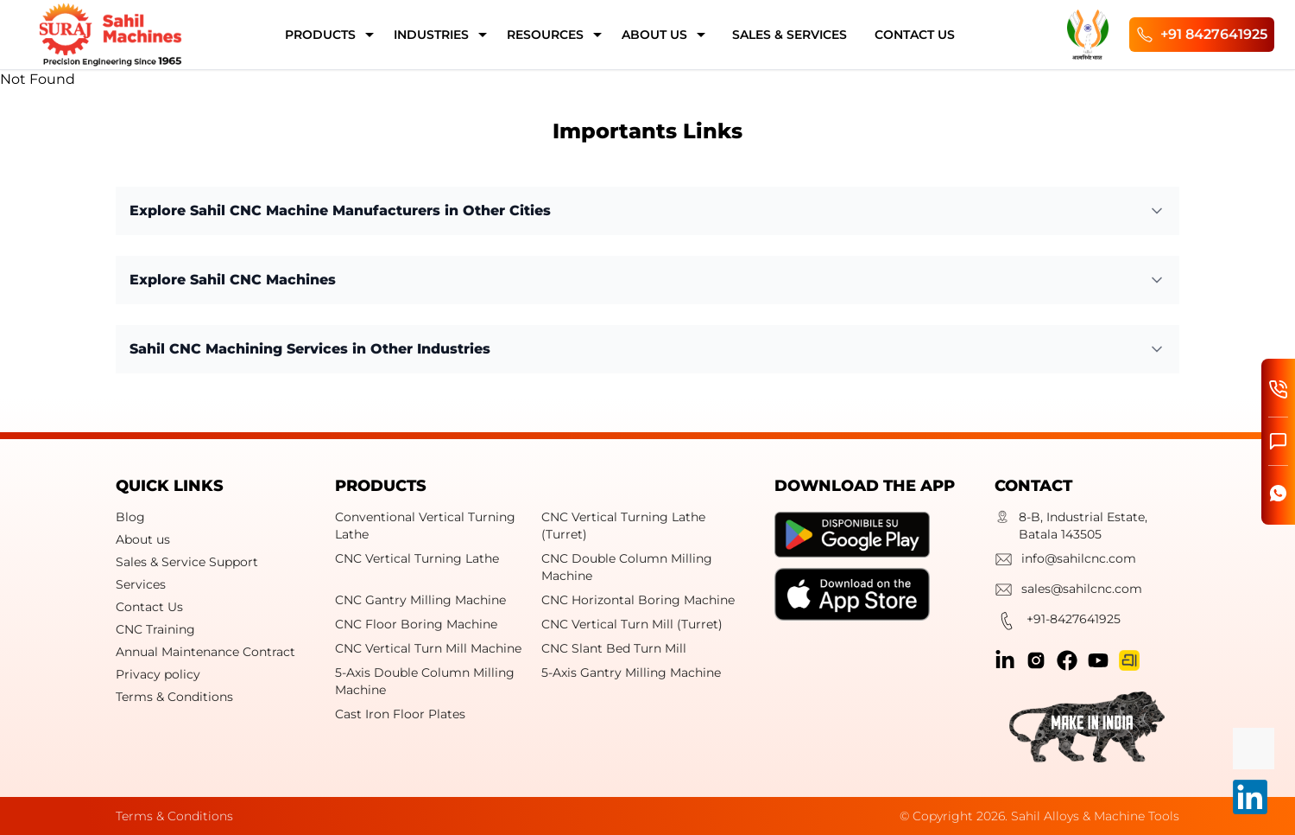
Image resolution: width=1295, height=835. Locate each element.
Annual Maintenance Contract (205, 652)
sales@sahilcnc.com (1068, 591)
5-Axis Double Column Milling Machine (425, 681)
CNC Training (155, 629)
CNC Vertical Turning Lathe (417, 558)
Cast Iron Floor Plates (400, 714)
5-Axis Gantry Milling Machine (631, 672)
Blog (130, 517)
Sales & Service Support (187, 562)
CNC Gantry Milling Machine (420, 600)
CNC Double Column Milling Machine (626, 567)
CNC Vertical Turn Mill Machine (428, 648)
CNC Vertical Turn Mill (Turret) (632, 624)
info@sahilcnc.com (1065, 561)
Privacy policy (158, 674)
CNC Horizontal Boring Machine (638, 600)
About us (143, 539)
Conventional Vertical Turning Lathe (425, 525)
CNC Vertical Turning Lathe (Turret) (623, 525)
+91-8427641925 (1058, 623)
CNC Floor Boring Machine (416, 624)
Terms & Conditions (174, 696)
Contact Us (149, 607)
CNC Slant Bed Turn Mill (613, 648)
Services (141, 584)
